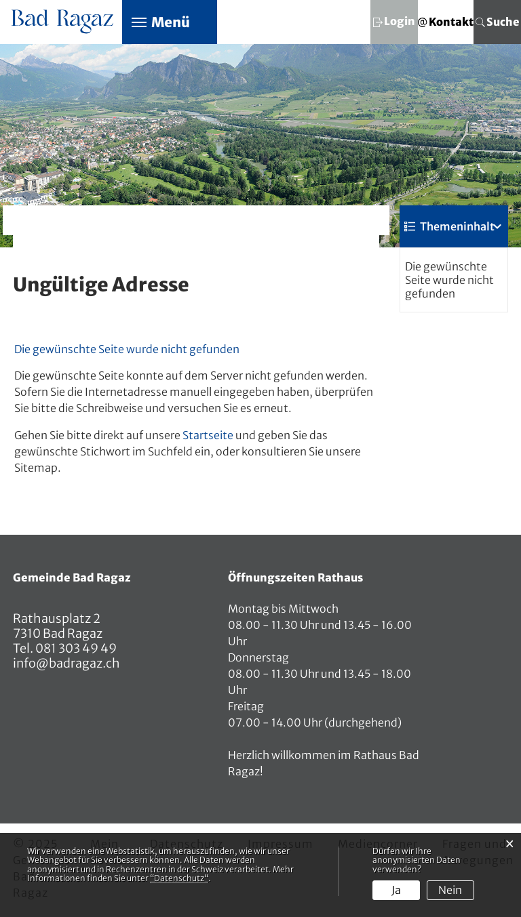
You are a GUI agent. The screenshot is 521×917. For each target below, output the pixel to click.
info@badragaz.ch (66, 663)
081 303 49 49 (75, 648)
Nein (450, 890)
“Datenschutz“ (179, 878)
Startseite (207, 435)
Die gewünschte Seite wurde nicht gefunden (449, 280)
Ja (396, 890)
